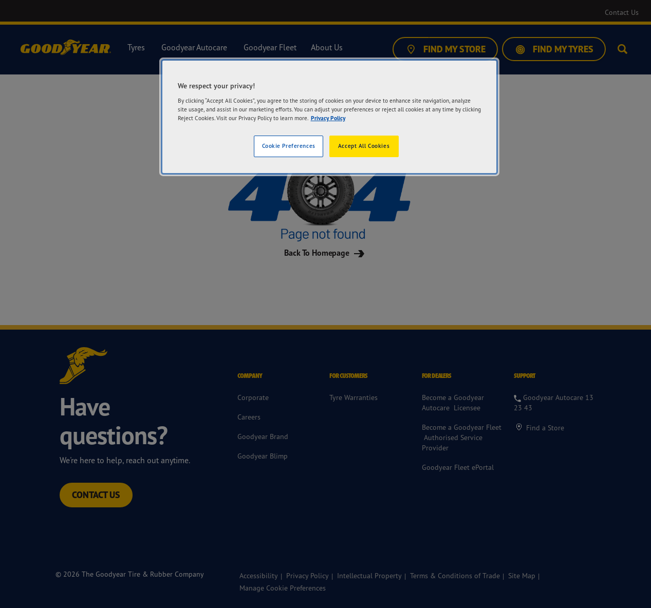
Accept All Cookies (363, 145)
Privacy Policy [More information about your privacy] (328, 118)
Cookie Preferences (288, 145)
